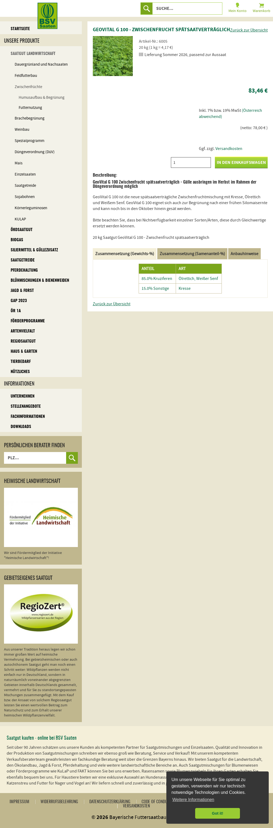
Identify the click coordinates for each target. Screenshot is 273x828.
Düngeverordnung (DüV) (35, 151)
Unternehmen (22, 396)
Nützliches (20, 372)
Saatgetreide (25, 185)
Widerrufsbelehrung (59, 802)
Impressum (19, 802)
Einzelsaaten (25, 174)
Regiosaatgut (23, 341)
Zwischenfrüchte (28, 86)
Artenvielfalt (23, 331)
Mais (18, 163)
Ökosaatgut (22, 230)
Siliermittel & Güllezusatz (34, 250)
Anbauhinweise (244, 253)
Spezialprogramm (29, 140)
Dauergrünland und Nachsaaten (41, 64)
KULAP (20, 219)
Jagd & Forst (22, 291)
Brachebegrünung (30, 118)
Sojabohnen (25, 196)
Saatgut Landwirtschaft (33, 54)
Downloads (21, 427)
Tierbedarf (21, 362)
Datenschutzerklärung (109, 802)
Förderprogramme (28, 321)
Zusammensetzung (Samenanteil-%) (192, 253)
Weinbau (22, 129)
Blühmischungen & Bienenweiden (40, 281)
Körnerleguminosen (31, 208)
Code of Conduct (156, 802)
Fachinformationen (28, 417)
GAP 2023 (19, 301)
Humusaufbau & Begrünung (42, 97)
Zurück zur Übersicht (249, 30)
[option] (113, 56)
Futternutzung (30, 107)
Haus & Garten (24, 352)
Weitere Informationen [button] (193, 799)
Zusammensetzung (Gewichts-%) (124, 253)
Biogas (17, 240)
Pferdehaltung (24, 270)
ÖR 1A (16, 311)
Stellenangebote (26, 407)
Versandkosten (228, 148)
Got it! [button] (217, 813)
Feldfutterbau (26, 75)
